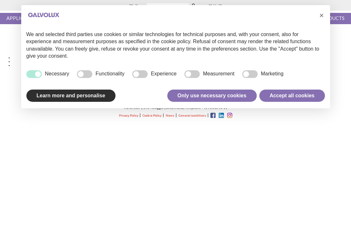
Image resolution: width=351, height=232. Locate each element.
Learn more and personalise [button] (71, 95)
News (170, 115)
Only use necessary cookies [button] (212, 95)
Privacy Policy (128, 115)
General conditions (192, 115)
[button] (322, 15)
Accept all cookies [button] (292, 95)
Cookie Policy (152, 115)
